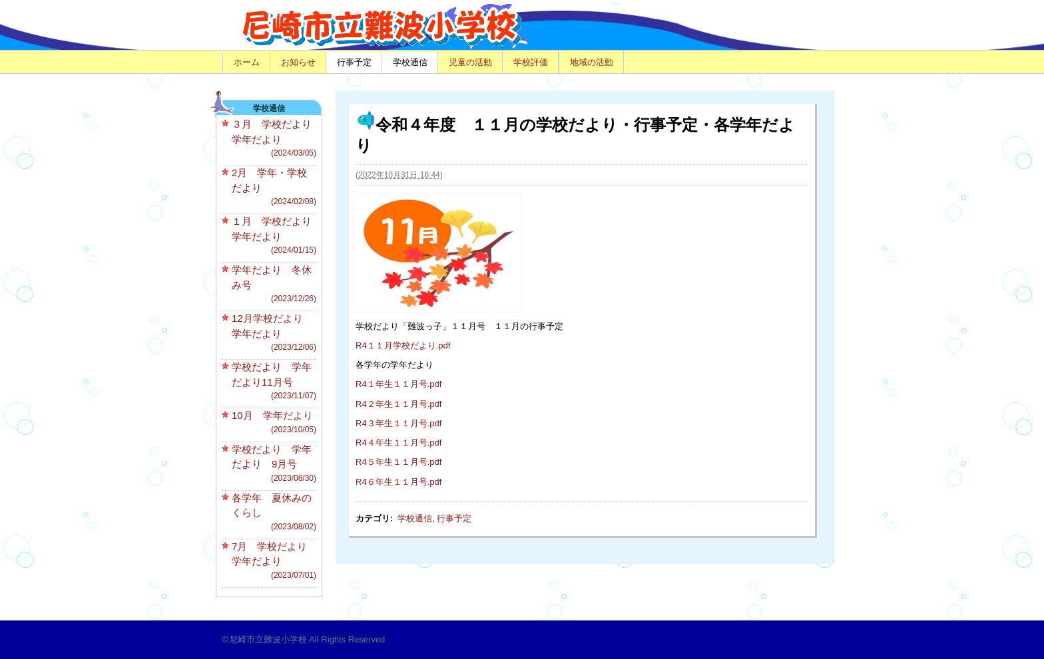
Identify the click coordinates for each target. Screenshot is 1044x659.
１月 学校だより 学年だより (277, 235)
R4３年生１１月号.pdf (398, 423)
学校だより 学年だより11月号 (274, 381)
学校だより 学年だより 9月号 (274, 464)
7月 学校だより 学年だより (274, 561)
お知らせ (298, 62)
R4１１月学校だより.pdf (403, 345)
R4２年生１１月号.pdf (398, 404)
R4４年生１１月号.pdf (398, 443)
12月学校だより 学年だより (274, 333)
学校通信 (410, 62)
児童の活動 (470, 62)
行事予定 (354, 62)
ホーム (247, 62)
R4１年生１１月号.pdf (398, 384)
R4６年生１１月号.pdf (398, 482)
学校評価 (530, 62)
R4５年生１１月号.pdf (398, 462)
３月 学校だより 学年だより (277, 138)
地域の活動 (591, 62)
